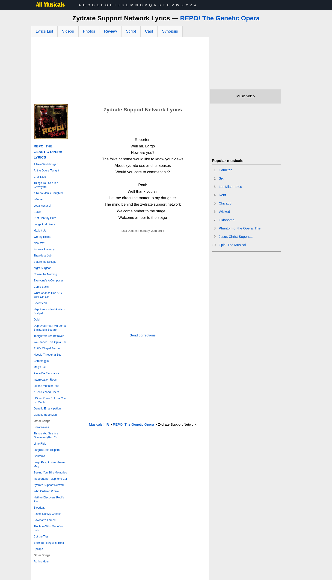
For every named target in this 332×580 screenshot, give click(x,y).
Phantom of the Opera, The (240, 228)
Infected (39, 199)
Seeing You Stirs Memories (50, 472)
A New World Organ (46, 164)
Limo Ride (40, 443)
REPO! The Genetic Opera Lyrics (48, 151)
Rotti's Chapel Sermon (47, 348)
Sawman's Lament (45, 520)
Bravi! (37, 212)
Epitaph (38, 549)
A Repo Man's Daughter (48, 193)
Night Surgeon (42, 268)
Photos (89, 31)
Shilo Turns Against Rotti (49, 542)
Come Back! (41, 286)
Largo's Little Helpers (46, 450)
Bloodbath (40, 507)
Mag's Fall (40, 367)
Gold (36, 319)
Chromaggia (41, 361)
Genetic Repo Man (45, 414)
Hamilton (225, 170)
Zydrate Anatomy (44, 249)
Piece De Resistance (46, 373)
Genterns (39, 456)
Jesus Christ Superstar (236, 236)
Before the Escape (45, 261)
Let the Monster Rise (46, 386)
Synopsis (170, 31)
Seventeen (40, 303)
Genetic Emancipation (47, 408)
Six (221, 178)
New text (39, 243)
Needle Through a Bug (48, 354)
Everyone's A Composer (48, 280)
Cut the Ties (41, 536)
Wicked (224, 212)
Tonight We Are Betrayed (49, 336)
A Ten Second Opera (46, 392)
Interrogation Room (45, 379)
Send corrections (143, 335)
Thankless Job (42, 255)
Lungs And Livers (44, 224)
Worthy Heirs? (42, 236)
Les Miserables (230, 187)
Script (131, 31)
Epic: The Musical (232, 245)
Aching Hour (41, 561)
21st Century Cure (45, 218)
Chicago (225, 203)
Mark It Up (40, 230)
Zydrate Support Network (49, 485)
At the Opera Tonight (46, 170)
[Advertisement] (120, 72)
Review (110, 31)
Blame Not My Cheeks (47, 514)
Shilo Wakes (41, 427)
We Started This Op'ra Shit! (50, 342)
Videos (68, 31)
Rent (222, 195)
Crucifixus (40, 176)
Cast (149, 31)
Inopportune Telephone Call (51, 478)
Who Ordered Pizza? (46, 491)
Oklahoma (226, 220)
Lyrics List (44, 31)
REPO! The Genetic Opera (220, 18)
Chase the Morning (45, 274)
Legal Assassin (43, 205)
